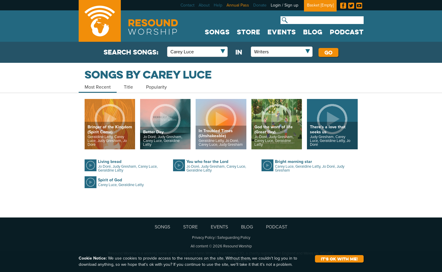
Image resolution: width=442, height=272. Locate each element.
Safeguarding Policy (233, 237)
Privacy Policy (203, 237)
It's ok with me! (339, 259)
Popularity (156, 87)
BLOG (313, 32)
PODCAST (347, 32)
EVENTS (281, 32)
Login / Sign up (284, 5)
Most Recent (98, 87)
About (204, 5)
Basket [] (320, 5)
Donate (260, 5)
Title (128, 87)
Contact (187, 5)
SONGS (217, 32)
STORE (248, 32)
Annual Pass (237, 5)
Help (218, 5)
